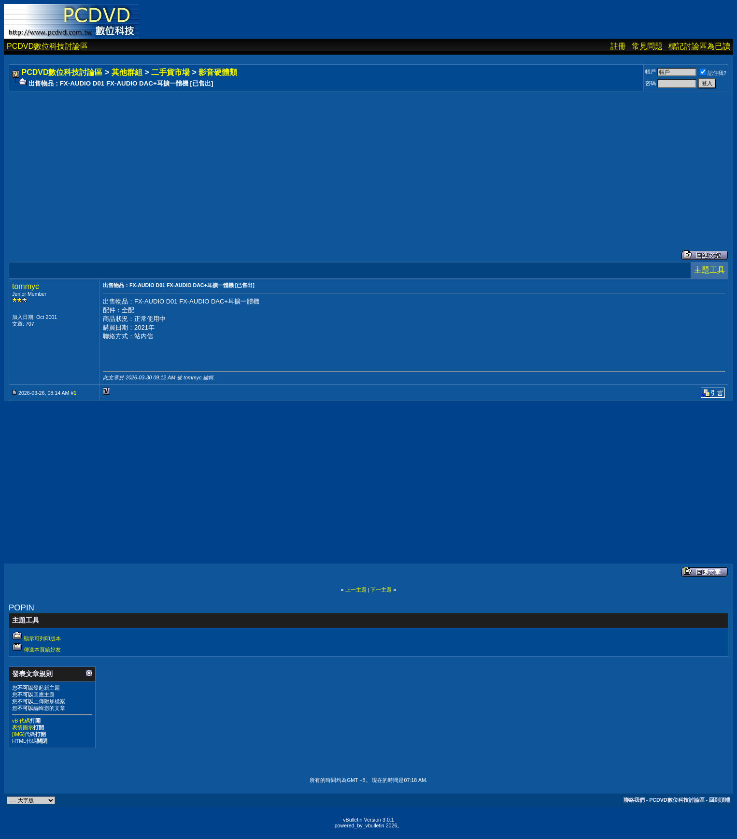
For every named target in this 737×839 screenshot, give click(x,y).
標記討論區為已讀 (699, 46)
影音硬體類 (217, 72)
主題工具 (709, 270)
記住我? (713, 73)
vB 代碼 (21, 720)
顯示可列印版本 (42, 638)
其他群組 (127, 72)
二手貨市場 (170, 72)
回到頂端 (719, 800)
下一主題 (381, 590)
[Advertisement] (300, 161)
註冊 (618, 46)
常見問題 (647, 46)
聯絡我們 (634, 800)
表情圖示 (22, 727)
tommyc (25, 286)
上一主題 (356, 590)
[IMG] (18, 734)
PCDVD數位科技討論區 (47, 46)
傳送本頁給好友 (42, 649)
